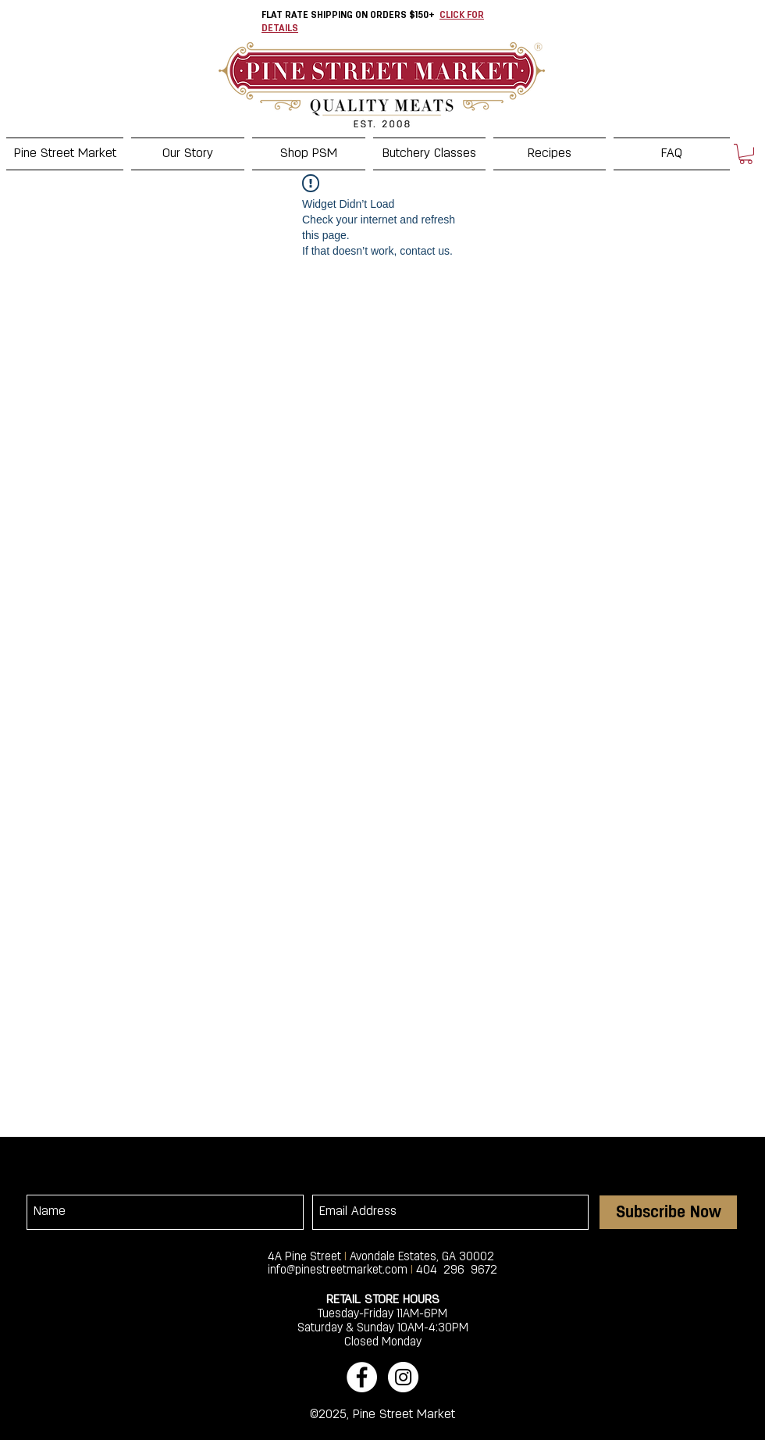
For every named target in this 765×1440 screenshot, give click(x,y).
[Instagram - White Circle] (403, 1377)
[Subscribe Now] (668, 1212)
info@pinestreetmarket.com (337, 1271)
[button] (746, 154)
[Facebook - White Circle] (362, 1377)
